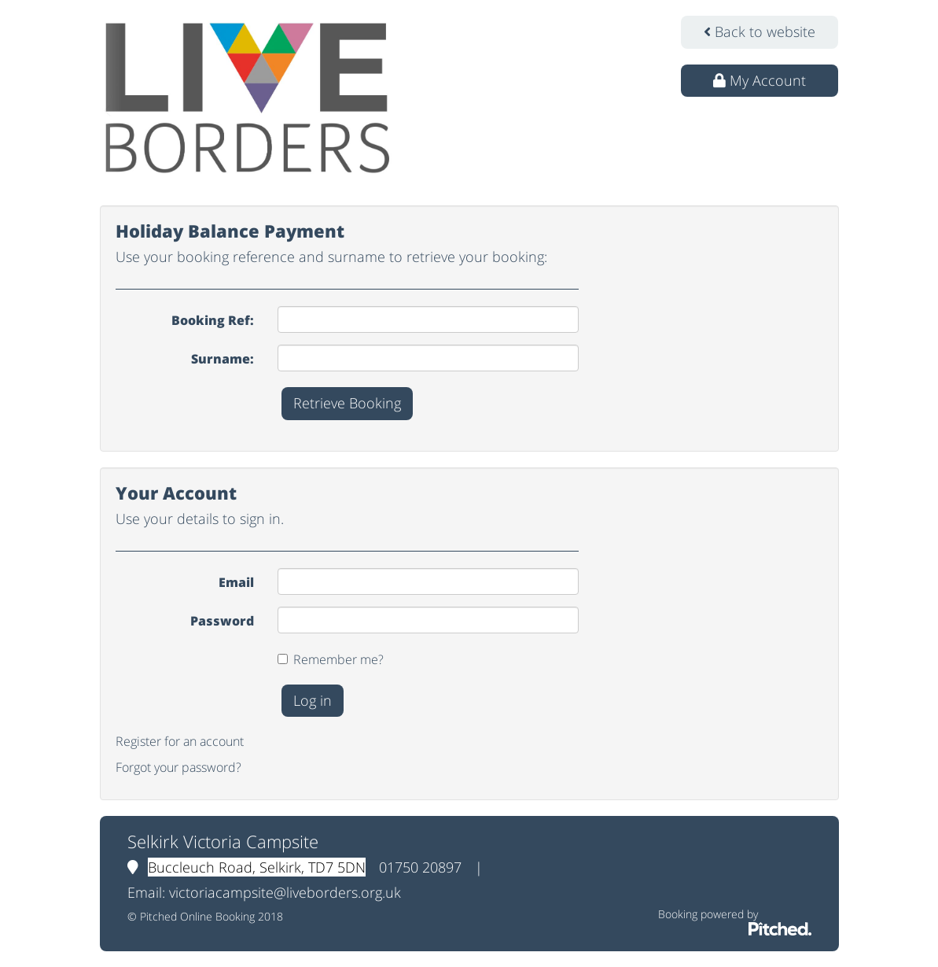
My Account (759, 80)
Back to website (759, 31)
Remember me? (338, 659)
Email (236, 582)
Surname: (222, 358)
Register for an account (180, 741)
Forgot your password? (178, 767)
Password (222, 620)
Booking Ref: (212, 320)
